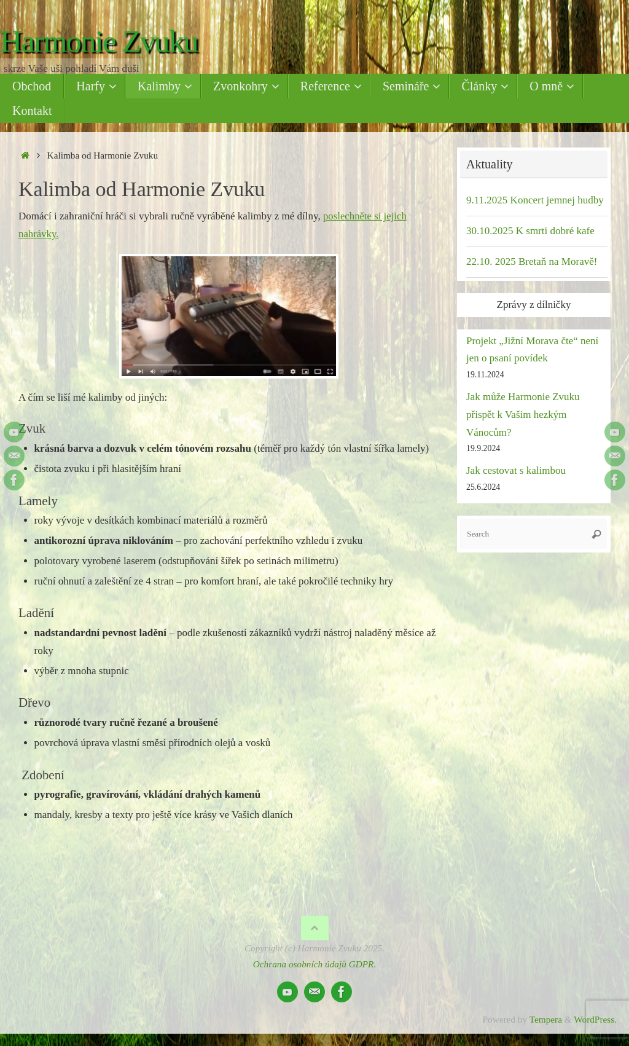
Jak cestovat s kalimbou (516, 470)
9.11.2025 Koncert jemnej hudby (535, 200)
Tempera (545, 1019)
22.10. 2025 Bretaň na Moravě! (531, 261)
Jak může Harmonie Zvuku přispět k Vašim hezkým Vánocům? (523, 414)
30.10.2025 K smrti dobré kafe (530, 231)
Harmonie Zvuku (99, 41)
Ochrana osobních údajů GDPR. (315, 964)
